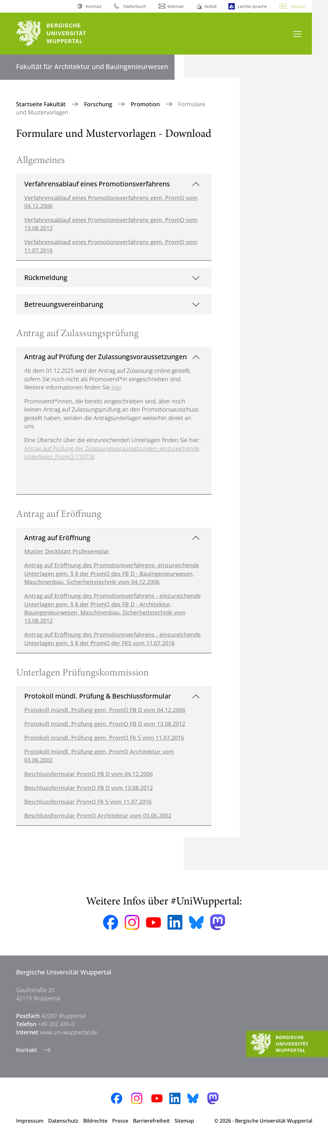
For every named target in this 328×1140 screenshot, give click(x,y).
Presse (120, 1120)
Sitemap (184, 1120)
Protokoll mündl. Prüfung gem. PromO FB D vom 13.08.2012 (104, 724)
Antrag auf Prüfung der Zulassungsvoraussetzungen (105, 356)
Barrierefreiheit (151, 1120)
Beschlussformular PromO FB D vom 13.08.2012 (88, 788)
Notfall (210, 6)
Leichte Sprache (252, 6)
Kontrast (93, 6)
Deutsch (298, 6)
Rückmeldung (45, 277)
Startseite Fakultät (41, 104)
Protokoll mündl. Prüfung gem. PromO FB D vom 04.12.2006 (104, 710)
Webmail (175, 6)
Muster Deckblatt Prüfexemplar (66, 551)
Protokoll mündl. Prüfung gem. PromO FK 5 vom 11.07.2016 (104, 737)
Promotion (146, 104)
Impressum (29, 1120)
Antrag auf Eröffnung (57, 537)
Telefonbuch (134, 6)
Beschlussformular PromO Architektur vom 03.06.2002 (97, 815)
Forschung (99, 104)
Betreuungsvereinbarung (63, 304)
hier (117, 387)
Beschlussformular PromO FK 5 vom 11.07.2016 (88, 801)
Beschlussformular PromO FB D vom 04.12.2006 (88, 774)
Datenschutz (63, 1120)
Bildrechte (95, 1120)
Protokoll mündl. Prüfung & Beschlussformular (97, 696)
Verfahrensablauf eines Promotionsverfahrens (97, 183)
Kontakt (27, 1050)
